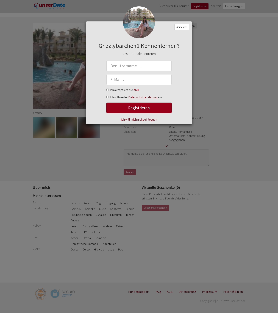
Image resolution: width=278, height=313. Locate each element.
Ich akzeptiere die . (122, 90)
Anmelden (181, 27)
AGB (136, 90)
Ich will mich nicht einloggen (139, 120)
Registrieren (139, 108)
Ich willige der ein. (134, 97)
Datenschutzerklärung (142, 97)
